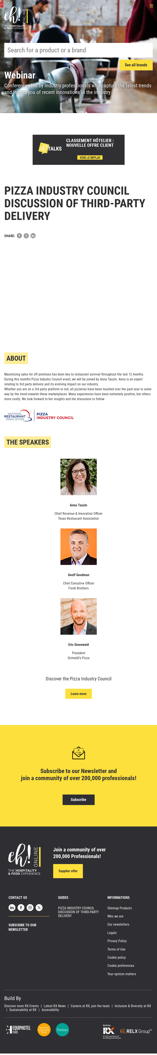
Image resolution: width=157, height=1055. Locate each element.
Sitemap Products (119, 910)
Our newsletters (118, 926)
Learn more (79, 694)
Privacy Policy (117, 943)
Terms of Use (116, 951)
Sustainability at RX (23, 1012)
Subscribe (78, 800)
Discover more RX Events (21, 1008)
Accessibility (50, 1012)
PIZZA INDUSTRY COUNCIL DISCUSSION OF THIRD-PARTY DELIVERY (78, 914)
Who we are (115, 918)
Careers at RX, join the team (90, 1008)
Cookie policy (116, 959)
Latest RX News (55, 1008)
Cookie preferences (120, 967)
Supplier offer (68, 872)
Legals (112, 934)
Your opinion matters (121, 976)
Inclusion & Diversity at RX (133, 1008)
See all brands (134, 65)
